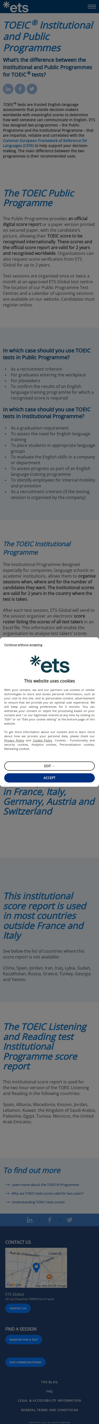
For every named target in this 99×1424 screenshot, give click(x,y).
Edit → (49, 766)
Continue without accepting (23, 645)
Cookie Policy (43, 740)
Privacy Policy (14, 740)
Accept (49, 778)
